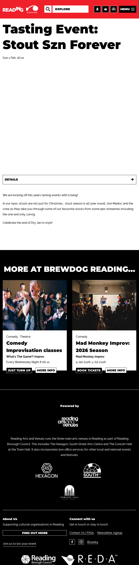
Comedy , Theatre (34, 344)
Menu (125, 9)
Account (97, 9)
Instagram (81, 542)
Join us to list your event (19, 543)
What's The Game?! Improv (25, 356)
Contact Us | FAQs (82, 533)
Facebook (72, 542)
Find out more (35, 533)
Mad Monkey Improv (90, 356)
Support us (113, 9)
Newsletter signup (109, 533)
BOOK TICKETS (89, 370)
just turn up (19, 370)
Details (11, 179)
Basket (105, 9)
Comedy (104, 344)
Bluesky (92, 542)
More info (46, 370)
